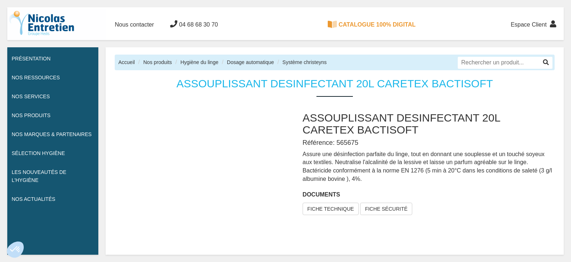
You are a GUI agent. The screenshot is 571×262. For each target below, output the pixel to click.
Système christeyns (305, 62)
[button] (15, 249)
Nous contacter (134, 24)
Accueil (126, 62)
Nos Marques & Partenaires (52, 134)
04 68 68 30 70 (194, 24)
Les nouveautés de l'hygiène (39, 176)
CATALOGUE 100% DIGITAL (372, 24)
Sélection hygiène (38, 153)
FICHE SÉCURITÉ (386, 209)
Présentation (31, 58)
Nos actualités (33, 199)
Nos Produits (31, 115)
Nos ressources (36, 77)
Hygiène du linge (199, 62)
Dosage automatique (250, 62)
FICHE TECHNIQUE (330, 209)
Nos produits (157, 62)
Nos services (31, 96)
